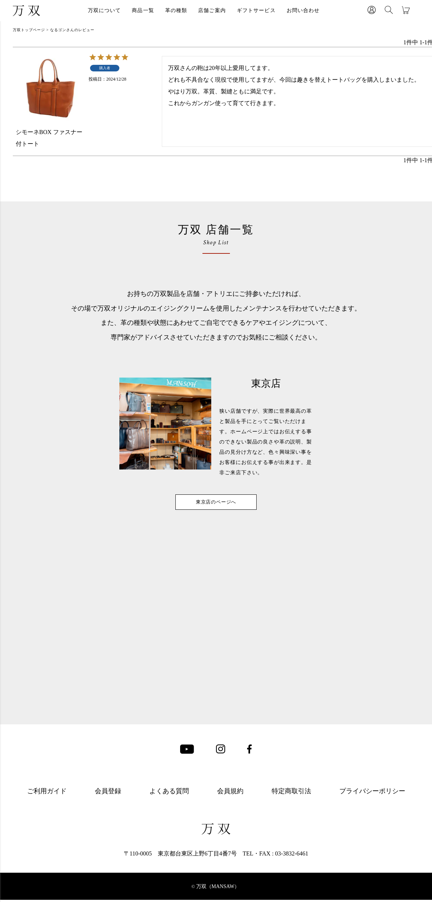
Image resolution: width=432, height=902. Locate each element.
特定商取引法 (291, 797)
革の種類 (176, 10)
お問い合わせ (303, 10)
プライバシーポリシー (372, 797)
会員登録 (108, 797)
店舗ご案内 (212, 10)
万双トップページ (29, 30)
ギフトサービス (256, 10)
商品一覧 (143, 10)
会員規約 (230, 797)
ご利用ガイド (47, 797)
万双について (104, 10)
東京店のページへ (216, 505)
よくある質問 (169, 797)
